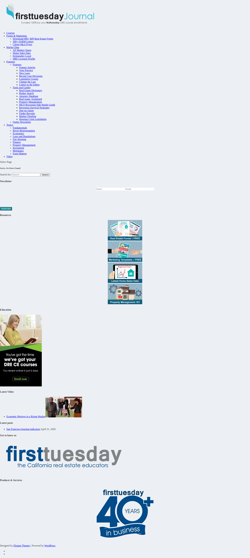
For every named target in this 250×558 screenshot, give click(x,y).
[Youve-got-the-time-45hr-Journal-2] (21, 385)
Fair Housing (19, 139)
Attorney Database (28, 96)
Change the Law (27, 81)
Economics (18, 133)
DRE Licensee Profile (24, 58)
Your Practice (26, 70)
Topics (9, 125)
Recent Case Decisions (31, 76)
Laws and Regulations (24, 136)
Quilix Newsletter (22, 122)
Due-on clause (26, 110)
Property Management (30, 102)
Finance (17, 142)
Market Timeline (27, 116)
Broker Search (26, 93)
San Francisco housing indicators (23, 429)
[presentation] (24, 199)
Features (10, 61)
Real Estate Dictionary (30, 90)
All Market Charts (22, 50)
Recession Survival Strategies (34, 107)
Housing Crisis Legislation (33, 119)
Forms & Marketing (16, 35)
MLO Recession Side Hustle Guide (37, 104)
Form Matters (20, 153)
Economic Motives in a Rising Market (25, 416)
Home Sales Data (21, 53)
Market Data (12, 47)
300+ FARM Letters (23, 41)
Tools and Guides (22, 87)
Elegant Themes (21, 545)
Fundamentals (20, 127)
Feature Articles (27, 67)
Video (9, 156)
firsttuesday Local (22, 56)
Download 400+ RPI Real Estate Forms (33, 38)
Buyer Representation (24, 130)
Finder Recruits (27, 113)
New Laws (24, 73)
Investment (18, 148)
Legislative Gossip (28, 79)
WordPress (49, 545)
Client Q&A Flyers (22, 44)
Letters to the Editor (29, 84)
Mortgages (18, 150)
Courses (10, 33)
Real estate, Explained (30, 99)
